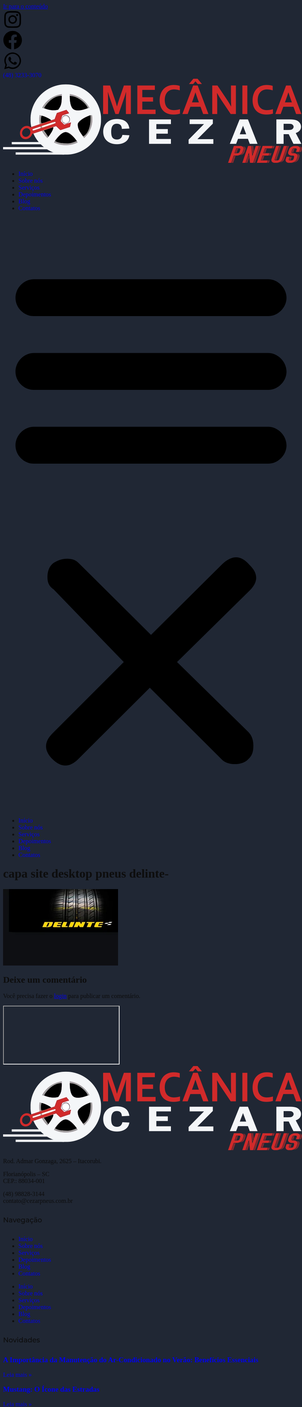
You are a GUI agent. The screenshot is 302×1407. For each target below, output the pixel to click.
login (60, 996)
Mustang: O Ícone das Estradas (51, 1389)
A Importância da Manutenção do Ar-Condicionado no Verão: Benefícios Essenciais (130, 1360)
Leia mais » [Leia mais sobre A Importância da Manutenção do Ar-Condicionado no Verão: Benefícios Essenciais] (17, 1374)
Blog (24, 201)
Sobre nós (30, 180)
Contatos (29, 208)
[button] (151, 514)
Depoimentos (34, 194)
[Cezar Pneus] (61, 1035)
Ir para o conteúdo (25, 6)
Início (25, 173)
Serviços (28, 187)
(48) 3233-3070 (22, 75)
